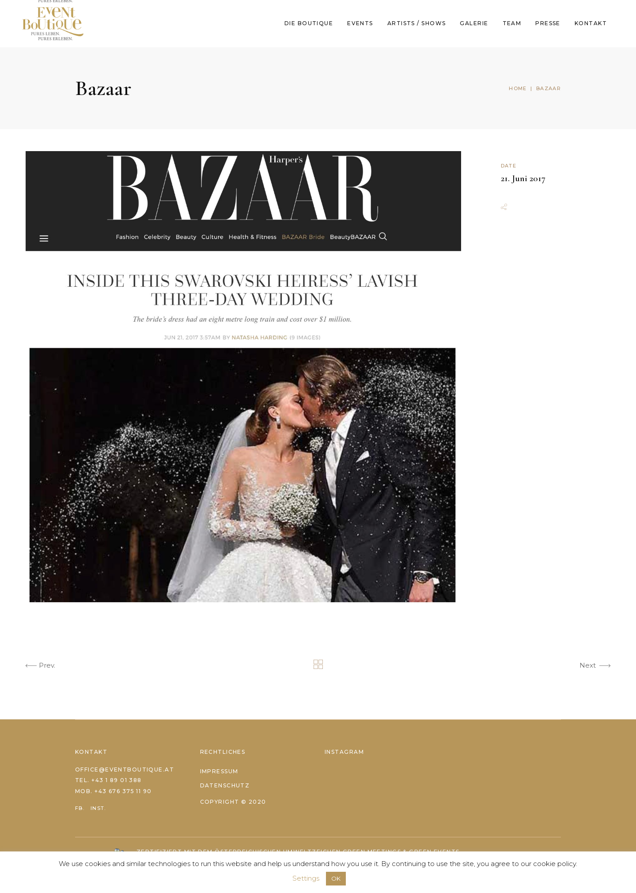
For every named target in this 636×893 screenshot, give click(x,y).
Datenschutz (225, 785)
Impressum (219, 771)
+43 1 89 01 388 (116, 780)
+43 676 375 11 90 (123, 791)
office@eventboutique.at (124, 769)
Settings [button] (305, 878)
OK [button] (336, 878)
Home (517, 88)
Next (594, 667)
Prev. (40, 667)
